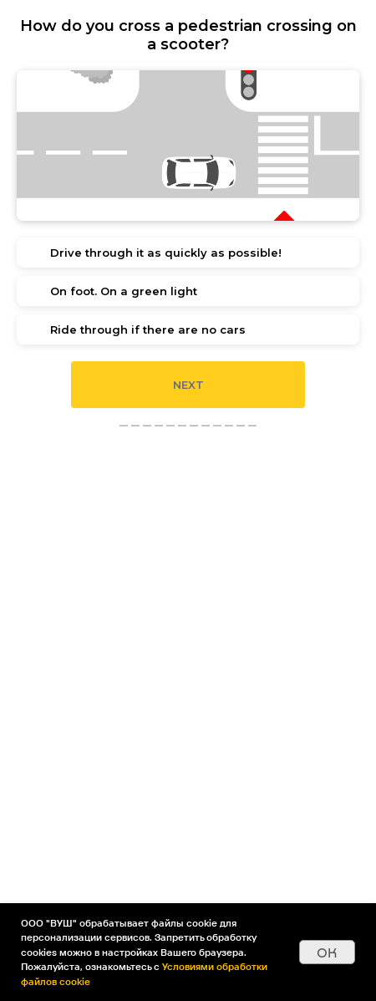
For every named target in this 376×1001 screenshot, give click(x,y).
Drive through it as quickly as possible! (166, 252)
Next (188, 384)
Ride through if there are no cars (148, 329)
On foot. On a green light (123, 291)
